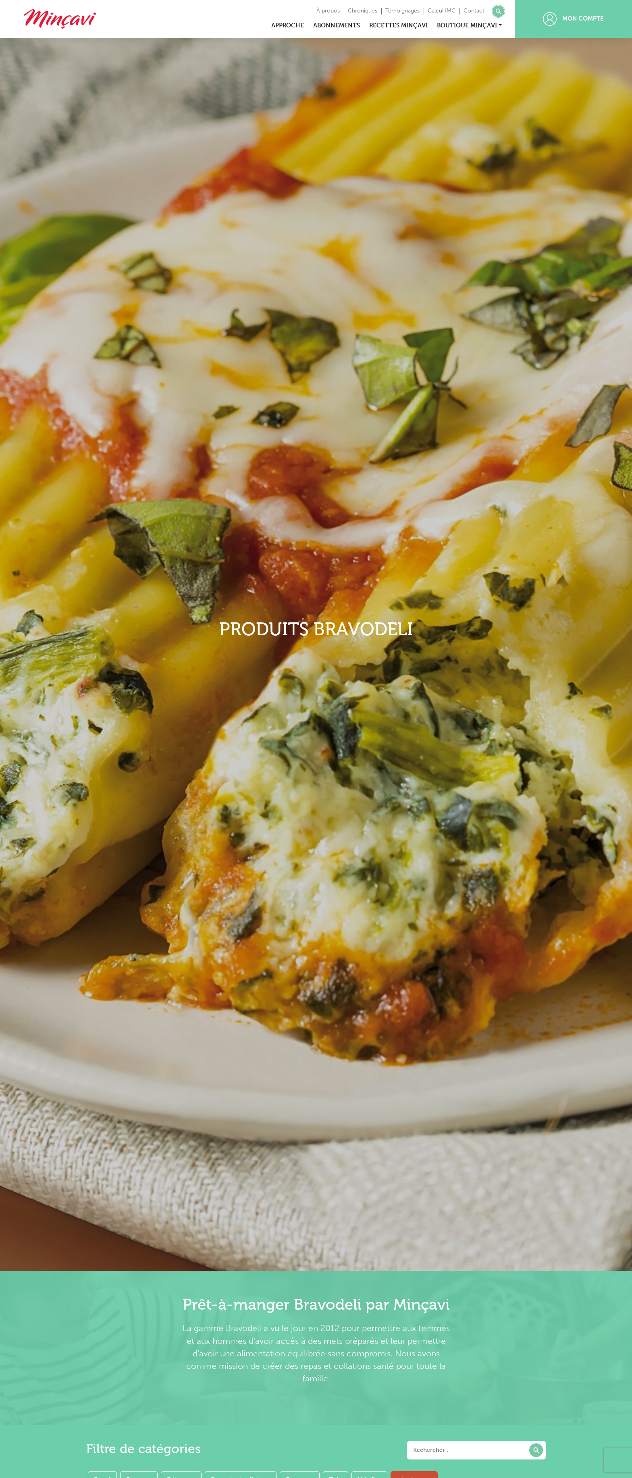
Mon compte (573, 19)
